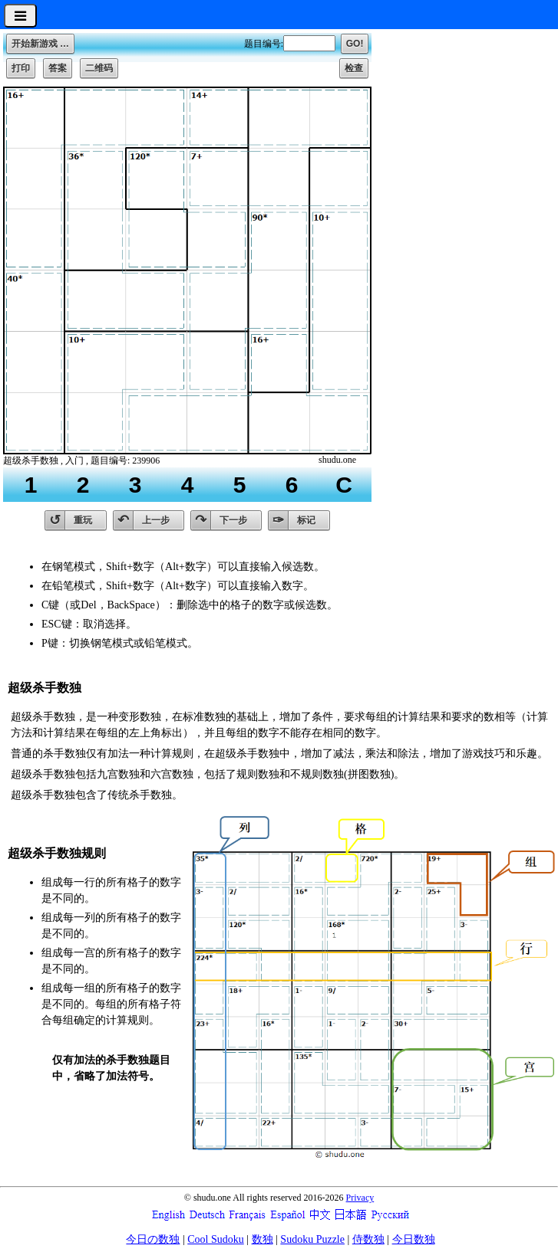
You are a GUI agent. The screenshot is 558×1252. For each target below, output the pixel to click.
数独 (262, 1239)
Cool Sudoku (215, 1239)
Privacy (360, 1197)
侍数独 (368, 1239)
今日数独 (413, 1239)
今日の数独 (153, 1239)
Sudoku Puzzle (312, 1239)
